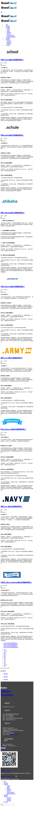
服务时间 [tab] (7, 703)
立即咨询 (3, 748)
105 (5, 653)
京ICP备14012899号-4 (6, 770)
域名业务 (8, 26)
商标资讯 (9, 42)
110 (5, 659)
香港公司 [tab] (7, 723)
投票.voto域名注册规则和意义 (10, 645)
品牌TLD (9, 34)
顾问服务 (9, 32)
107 (5, 656)
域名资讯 (9, 41)
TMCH (8, 30)
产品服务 (8, 27)
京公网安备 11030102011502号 (8, 776)
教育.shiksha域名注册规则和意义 (12, 213)
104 (5, 652)
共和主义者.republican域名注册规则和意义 (16, 582)
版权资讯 (9, 43)
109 (5, 658)
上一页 (5, 651)
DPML (8, 31)
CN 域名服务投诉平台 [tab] (8, 739)
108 (5, 657)
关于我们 (8, 45)
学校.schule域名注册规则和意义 (12, 135)
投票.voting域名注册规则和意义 (11, 644)
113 (5, 663)
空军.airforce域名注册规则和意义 (13, 287)
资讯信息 (8, 39)
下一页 (5, 664)
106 (5, 654)
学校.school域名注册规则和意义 (12, 60)
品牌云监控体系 (10, 35)
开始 (5, 649)
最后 (5, 665)
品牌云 (8, 29)
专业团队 (8, 38)
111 (5, 660)
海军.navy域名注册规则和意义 (11, 506)
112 (5, 661)
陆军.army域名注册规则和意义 (12, 358)
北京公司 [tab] (7, 710)
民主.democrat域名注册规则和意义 (13, 429)
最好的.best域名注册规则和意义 (11, 647)
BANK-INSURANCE (11, 36)
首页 (7, 24)
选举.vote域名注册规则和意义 (10, 643)
